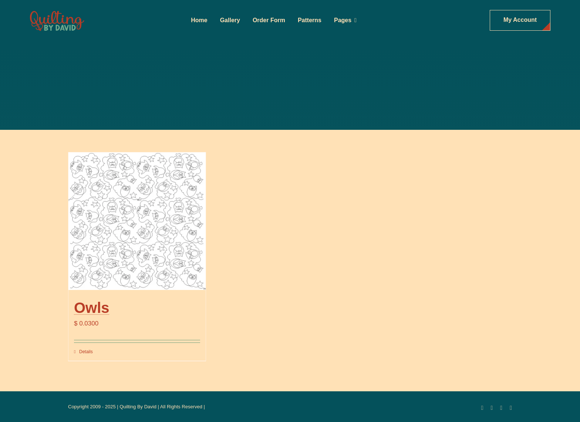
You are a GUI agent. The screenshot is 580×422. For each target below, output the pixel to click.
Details (86, 351)
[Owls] (137, 221)
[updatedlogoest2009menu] (57, 11)
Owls (91, 308)
